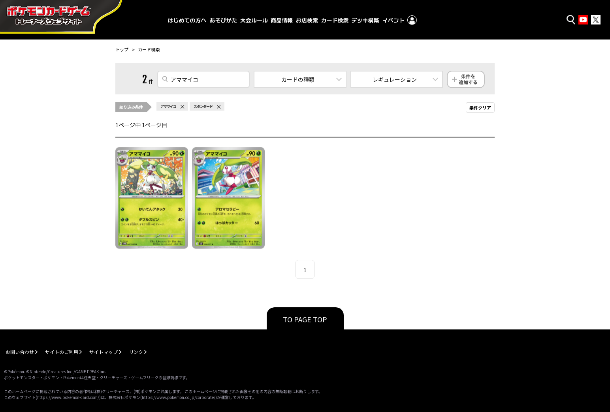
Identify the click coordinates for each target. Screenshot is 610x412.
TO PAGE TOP (305, 319)
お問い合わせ (20, 351)
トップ (121, 49)
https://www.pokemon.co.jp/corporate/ (178, 397)
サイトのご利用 (61, 351)
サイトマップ (103, 351)
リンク (136, 351)
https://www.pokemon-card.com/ (68, 397)
